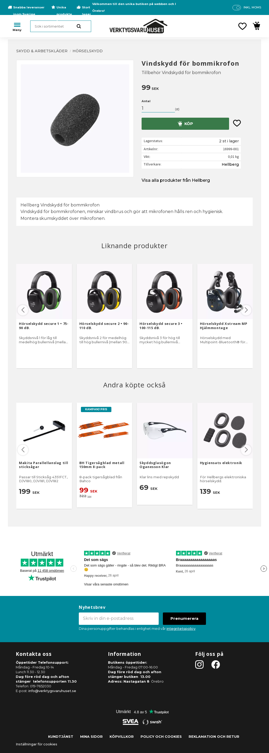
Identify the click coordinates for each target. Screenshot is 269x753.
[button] (242, 26)
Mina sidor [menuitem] (91, 737)
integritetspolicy (181, 629)
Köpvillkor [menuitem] (122, 737)
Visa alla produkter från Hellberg (176, 180)
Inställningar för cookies (36, 744)
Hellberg (230, 164)
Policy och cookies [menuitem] (161, 737)
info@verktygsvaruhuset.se (52, 691)
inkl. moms (252, 7)
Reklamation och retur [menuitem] (214, 737)
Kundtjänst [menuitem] (60, 737)
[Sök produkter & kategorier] (60, 26)
